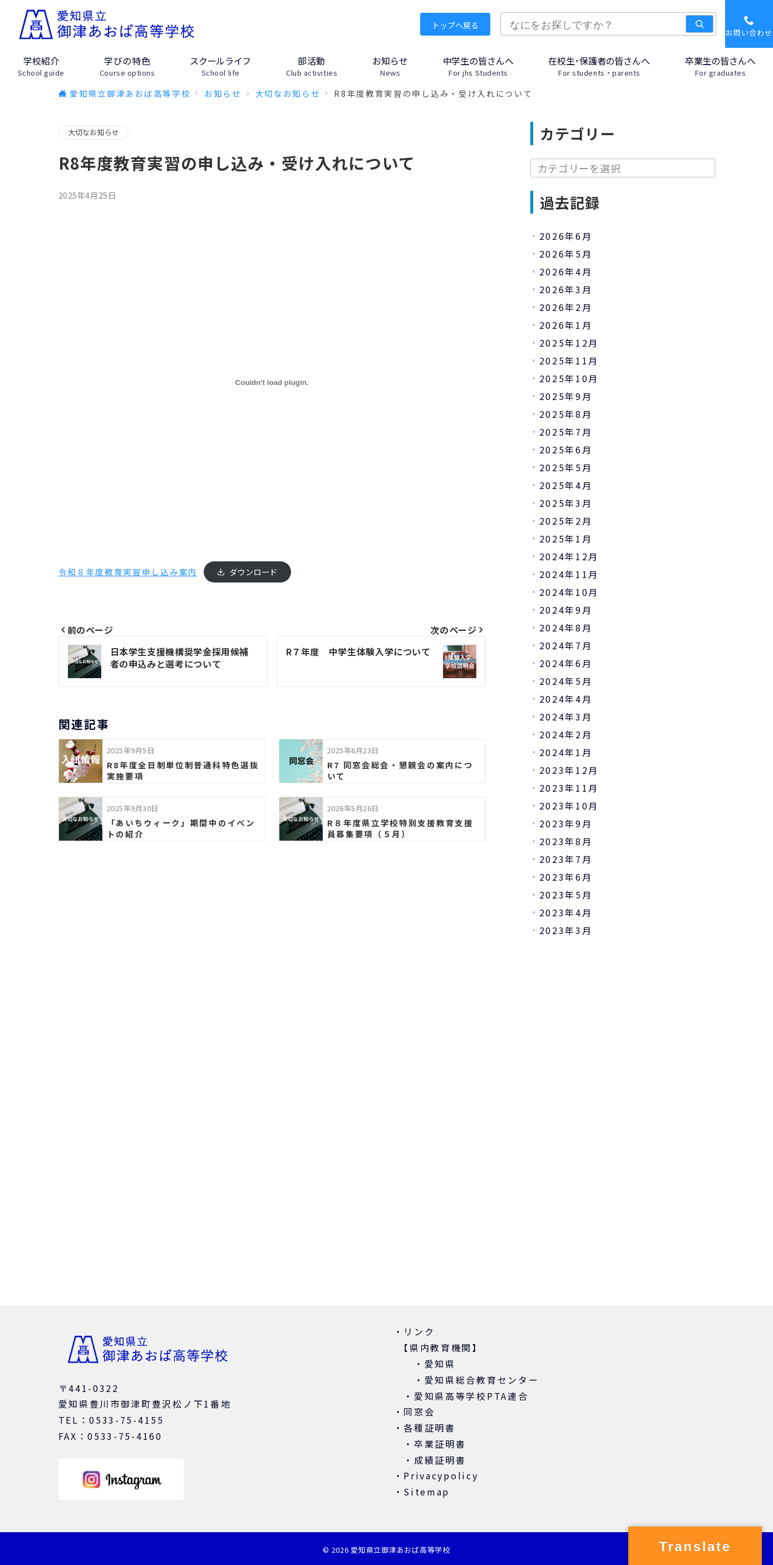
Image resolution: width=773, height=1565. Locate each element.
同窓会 (419, 1411)
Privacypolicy (440, 1475)
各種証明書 (429, 1427)
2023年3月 (566, 930)
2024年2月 (566, 734)
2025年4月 (566, 485)
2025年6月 (566, 449)
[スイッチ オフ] (749, 24)
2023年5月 (566, 894)
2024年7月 (566, 645)
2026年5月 (566, 253)
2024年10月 (569, 592)
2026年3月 (566, 289)
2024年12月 (569, 556)
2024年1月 (566, 752)
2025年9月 (566, 396)
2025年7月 (566, 431)
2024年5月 (566, 681)
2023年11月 (569, 787)
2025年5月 (566, 467)
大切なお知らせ (94, 132)
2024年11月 (569, 574)
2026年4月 (566, 271)
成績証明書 (440, 1460)
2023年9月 (566, 823)
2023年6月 (566, 876)
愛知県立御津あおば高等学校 (400, 1549)
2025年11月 (569, 360)
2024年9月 (566, 609)
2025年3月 (566, 503)
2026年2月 (566, 307)
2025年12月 (569, 342)
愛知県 (440, 1363)
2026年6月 (566, 236)
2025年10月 (569, 378)
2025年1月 (566, 538)
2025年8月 (566, 414)
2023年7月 (566, 859)
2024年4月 (566, 698)
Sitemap (426, 1491)
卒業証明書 (440, 1443)
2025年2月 (566, 520)
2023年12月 (569, 770)
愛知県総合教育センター (482, 1379)
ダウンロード (253, 571)
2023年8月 (566, 841)
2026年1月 (566, 325)
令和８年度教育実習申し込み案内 (128, 571)
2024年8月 (566, 627)
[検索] (699, 24)
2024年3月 (566, 716)
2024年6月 (566, 663)
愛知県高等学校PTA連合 (471, 1396)
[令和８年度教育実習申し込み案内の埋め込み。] (272, 383)
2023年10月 (569, 805)
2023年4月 (566, 912)
